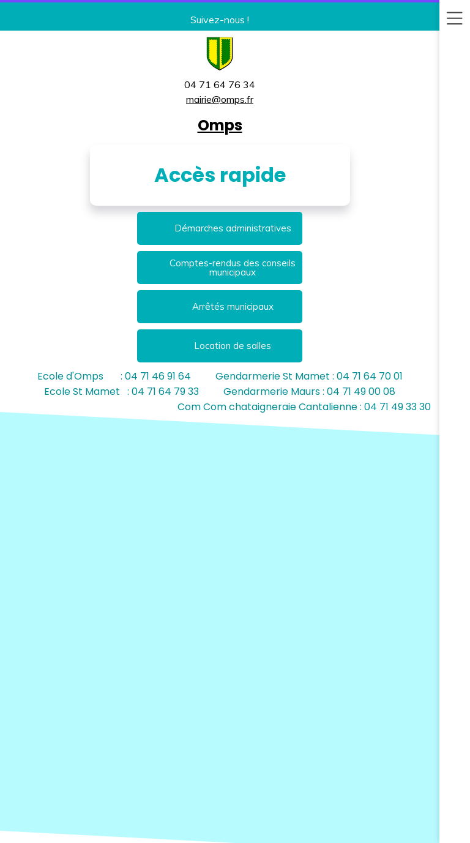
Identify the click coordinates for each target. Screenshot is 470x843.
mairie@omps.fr (219, 99)
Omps (220, 125)
